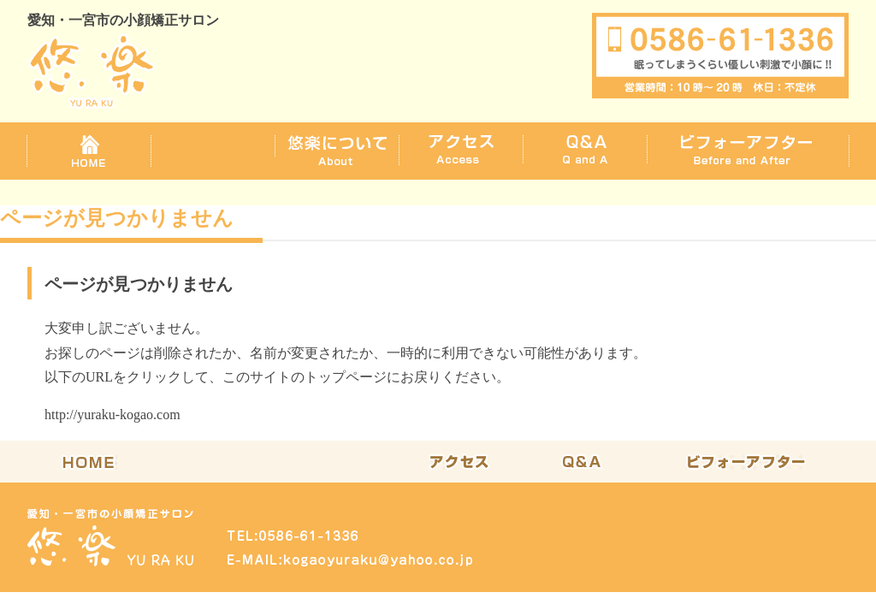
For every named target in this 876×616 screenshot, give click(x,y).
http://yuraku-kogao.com (112, 414)
